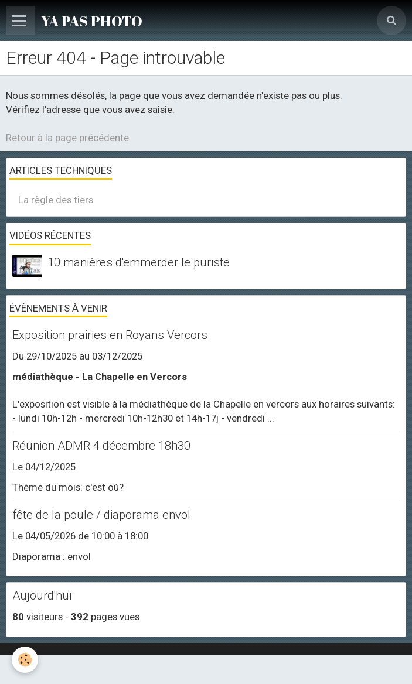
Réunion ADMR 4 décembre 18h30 (101, 446)
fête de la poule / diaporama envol (101, 515)
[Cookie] (25, 660)
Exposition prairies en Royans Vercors (109, 335)
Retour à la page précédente (67, 137)
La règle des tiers (55, 200)
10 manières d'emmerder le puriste (138, 262)
